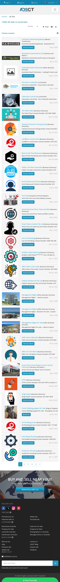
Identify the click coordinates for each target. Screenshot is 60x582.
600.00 (26, 414)
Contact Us (34, 542)
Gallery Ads (6, 550)
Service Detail (28, 47)
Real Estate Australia (9, 526)
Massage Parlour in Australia (40, 535)
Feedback (33, 550)
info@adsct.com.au (9, 556)
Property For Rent (36, 529)
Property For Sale (8, 529)
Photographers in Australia (39, 532)
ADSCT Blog (34, 544)
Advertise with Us (30, 489)
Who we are (6, 542)
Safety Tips (33, 517)
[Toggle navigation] (55, 9)
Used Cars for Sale (36, 526)
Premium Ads (6, 547)
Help (3, 544)
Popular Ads (34, 547)
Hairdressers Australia (9, 535)
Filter (46, 27)
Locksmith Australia (8, 532)
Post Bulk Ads (34, 519)
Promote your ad (7, 517)
